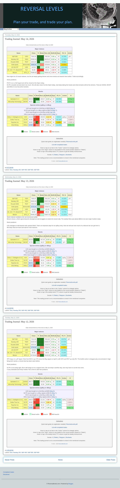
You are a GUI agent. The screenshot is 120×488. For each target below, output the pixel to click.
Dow (11, 170)
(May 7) (54, 110)
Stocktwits (69, 154)
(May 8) (52, 108)
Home (60, 460)
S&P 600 (36, 170)
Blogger (70, 483)
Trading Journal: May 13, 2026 (19, 181)
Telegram (62, 154)
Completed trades (8, 472)
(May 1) (54, 114)
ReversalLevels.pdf (71, 141)
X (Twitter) (55, 154)
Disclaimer (6, 474)
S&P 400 (24, 170)
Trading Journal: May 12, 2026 (19, 321)
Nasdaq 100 (17, 170)
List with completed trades (59, 144)
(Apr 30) (52, 112)
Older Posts (110, 460)
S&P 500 (30, 170)
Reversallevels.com (63, 161)
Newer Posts (9, 460)
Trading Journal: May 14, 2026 (19, 39)
